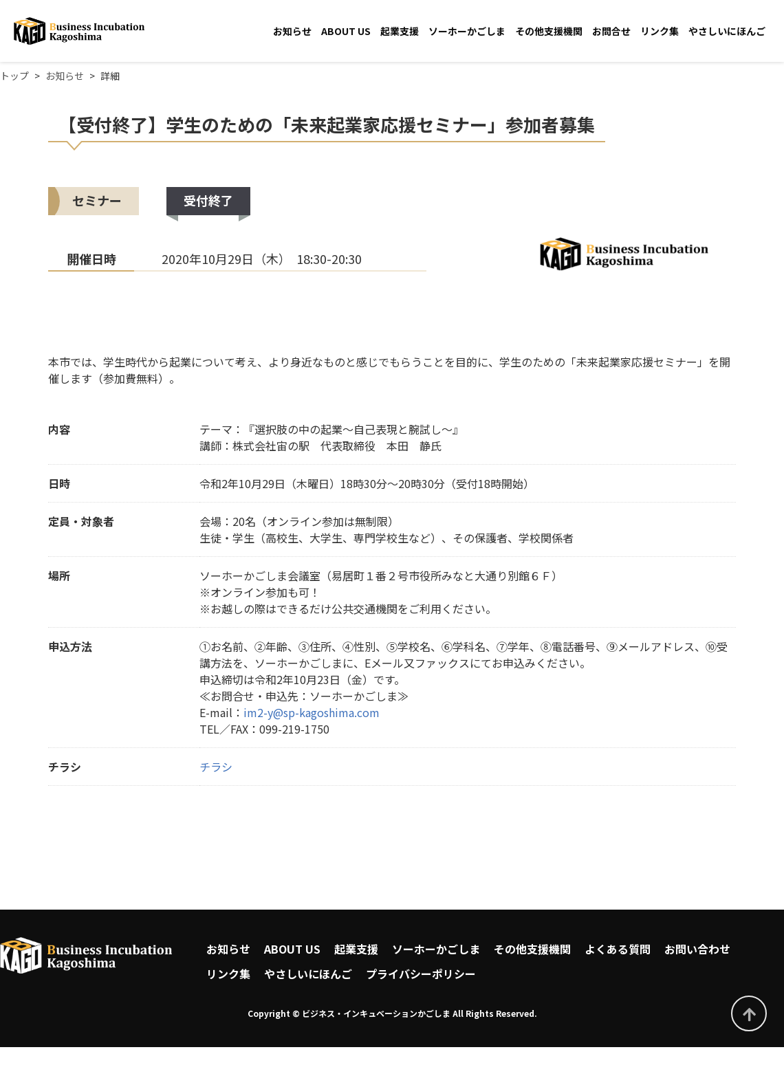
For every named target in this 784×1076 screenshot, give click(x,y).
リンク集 (659, 31)
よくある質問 (618, 949)
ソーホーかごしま (466, 31)
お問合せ (611, 31)
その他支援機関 (548, 31)
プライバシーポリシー (421, 973)
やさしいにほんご (726, 31)
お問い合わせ (697, 949)
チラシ (215, 766)
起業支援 (399, 31)
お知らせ (292, 31)
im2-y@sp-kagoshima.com (311, 712)
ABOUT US (346, 31)
